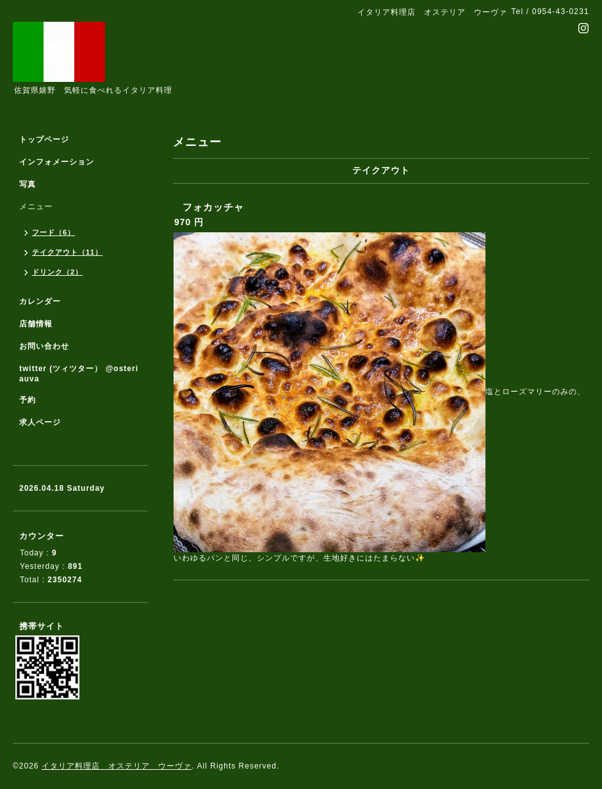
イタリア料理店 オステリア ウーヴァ (116, 765)
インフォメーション (56, 161)
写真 (27, 184)
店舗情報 (36, 323)
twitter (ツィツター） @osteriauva (78, 373)
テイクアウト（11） (67, 252)
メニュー (36, 206)
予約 (27, 399)
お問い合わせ (44, 346)
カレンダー (40, 301)
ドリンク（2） (57, 272)
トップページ (44, 139)
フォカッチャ (213, 207)
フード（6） (53, 232)
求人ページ (40, 422)
